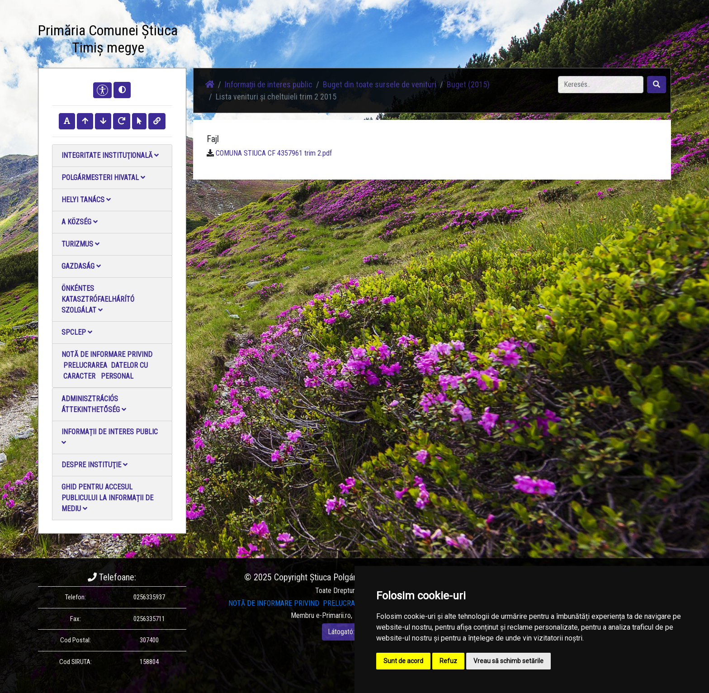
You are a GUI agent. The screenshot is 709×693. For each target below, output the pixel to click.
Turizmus (80, 244)
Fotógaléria (280, 40)
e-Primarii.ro (333, 615)
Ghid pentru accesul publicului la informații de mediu (107, 498)
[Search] (600, 84)
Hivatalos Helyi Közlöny (450, 40)
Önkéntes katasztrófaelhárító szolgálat (97, 299)
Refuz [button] (448, 661)
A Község (79, 222)
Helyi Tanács (86, 199)
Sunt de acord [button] (403, 661)
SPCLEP (76, 332)
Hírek (244, 40)
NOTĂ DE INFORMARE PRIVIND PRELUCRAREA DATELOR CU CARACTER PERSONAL (106, 365)
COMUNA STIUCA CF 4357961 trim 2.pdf (274, 153)
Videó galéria (325, 40)
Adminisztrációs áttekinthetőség (93, 404)
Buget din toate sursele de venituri (379, 84)
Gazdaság (81, 266)
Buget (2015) (468, 84)
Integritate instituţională (110, 155)
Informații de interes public (109, 436)
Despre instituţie (94, 464)
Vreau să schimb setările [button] (508, 661)
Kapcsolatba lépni (381, 40)
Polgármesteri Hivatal (103, 177)
